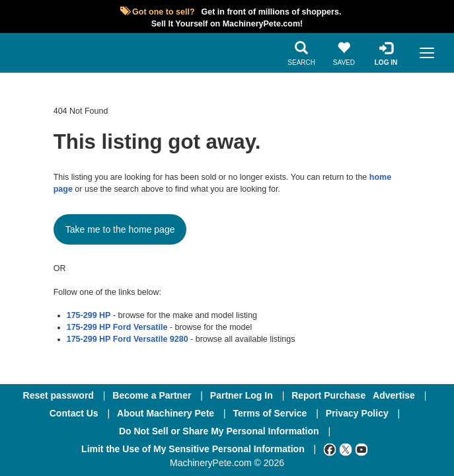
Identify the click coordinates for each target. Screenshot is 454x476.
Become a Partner (151, 395)
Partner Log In (241, 395)
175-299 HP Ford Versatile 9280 (127, 339)
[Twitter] (345, 449)
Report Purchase (328, 395)
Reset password (58, 395)
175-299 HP (89, 315)
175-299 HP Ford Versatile (117, 327)
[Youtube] (361, 449)
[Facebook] (329, 449)
